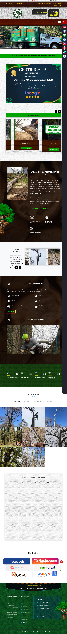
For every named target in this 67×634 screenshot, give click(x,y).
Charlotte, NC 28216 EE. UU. (44, 611)
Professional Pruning (26, 612)
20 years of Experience (42, 616)
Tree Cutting (24, 606)
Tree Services (18, 401)
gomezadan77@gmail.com (43, 608)
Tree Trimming (24, 615)
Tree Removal (28, 401)
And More (50, 401)
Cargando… (33, 511)
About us (45, 208)
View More (11, 311)
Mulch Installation (39, 401)
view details (19, 148)
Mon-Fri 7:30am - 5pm (42, 613)
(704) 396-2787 (54, 14)
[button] (1, 37)
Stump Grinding (25, 609)
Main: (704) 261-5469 (42, 602)
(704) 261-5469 (41, 12)
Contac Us (35, 208)
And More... (24, 622)
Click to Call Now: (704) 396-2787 (33, 588)
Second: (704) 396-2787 (43, 605)
